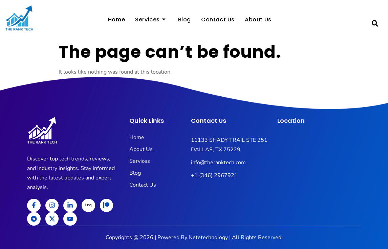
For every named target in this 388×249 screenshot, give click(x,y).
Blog (184, 20)
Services (150, 20)
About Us (258, 20)
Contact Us (218, 20)
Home (116, 20)
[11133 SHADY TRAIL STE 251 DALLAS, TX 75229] (319, 176)
